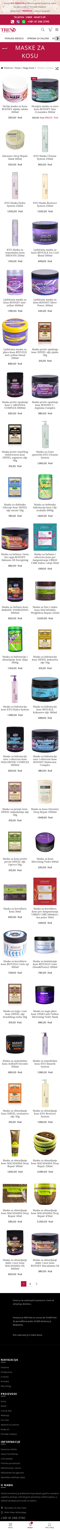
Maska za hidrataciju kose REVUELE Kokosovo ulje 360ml (45, 709)
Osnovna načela (9, 1449)
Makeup (5, 1415)
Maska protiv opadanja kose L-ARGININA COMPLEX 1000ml (15, 405)
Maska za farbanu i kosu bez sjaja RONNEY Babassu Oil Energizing (15, 557)
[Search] (42, 29)
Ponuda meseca (14, 38)
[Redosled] (56, 69)
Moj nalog (6, 1386)
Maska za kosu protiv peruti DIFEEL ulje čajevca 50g (15, 861)
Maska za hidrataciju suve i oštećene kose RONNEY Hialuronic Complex (45, 761)
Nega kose (28, 67)
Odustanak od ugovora (12, 1472)
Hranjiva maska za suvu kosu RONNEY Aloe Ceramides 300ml (45, 109)
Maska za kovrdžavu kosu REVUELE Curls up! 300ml (15, 964)
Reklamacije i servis (11, 1468)
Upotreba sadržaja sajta (13, 1477)
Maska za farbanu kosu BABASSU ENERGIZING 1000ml (15, 610)
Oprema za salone (38, 38)
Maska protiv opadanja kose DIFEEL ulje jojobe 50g (45, 352)
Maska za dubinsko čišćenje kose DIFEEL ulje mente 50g (15, 507)
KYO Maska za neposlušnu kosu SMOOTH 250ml (15, 252)
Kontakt (5, 1381)
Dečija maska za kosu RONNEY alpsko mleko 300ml (15, 109)
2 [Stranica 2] (30, 1283)
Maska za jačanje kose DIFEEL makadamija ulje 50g (15, 812)
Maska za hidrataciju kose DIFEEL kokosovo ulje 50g (45, 659)
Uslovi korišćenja (9, 1454)
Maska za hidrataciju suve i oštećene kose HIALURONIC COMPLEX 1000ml (15, 761)
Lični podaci (7, 1458)
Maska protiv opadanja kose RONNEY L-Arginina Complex (45, 405)
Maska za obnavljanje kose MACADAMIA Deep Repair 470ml (45, 1213)
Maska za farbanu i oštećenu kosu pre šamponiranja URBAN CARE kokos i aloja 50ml (45, 558)
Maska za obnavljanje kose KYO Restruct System (45, 1113)
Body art (5, 1429)
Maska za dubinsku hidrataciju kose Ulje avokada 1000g (45, 507)
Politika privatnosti (10, 1463)
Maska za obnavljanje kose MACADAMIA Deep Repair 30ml (15, 1213)
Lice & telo (6, 1410)
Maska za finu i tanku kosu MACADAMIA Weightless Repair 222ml (45, 610)
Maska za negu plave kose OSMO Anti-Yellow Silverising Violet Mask (45, 1014)
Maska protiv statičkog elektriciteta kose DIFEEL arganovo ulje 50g (15, 456)
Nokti (3, 1406)
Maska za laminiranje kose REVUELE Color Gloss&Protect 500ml (45, 964)
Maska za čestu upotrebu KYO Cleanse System (45, 454)
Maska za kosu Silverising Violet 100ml (45, 860)
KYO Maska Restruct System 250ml (45, 204)
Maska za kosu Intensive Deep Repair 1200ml (45, 811)
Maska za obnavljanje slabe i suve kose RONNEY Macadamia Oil (45, 1263)
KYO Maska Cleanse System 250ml (45, 157)
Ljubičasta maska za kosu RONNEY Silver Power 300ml (45, 302)
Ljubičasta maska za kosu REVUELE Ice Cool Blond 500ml (45, 252)
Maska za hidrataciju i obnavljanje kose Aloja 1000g (15, 659)
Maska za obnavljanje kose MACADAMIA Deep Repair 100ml (15, 1163)
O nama (5, 1376)
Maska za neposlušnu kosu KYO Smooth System (45, 1063)
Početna (8, 67)
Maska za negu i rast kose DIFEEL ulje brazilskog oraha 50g (15, 1014)
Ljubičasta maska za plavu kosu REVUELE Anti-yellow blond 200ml (15, 354)
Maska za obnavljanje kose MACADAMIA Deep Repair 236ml (45, 1163)
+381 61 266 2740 (38, 21)
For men (5, 1420)
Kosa (17, 67)
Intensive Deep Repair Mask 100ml (15, 157)
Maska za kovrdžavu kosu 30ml (15, 910)
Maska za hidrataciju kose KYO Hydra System (15, 708)
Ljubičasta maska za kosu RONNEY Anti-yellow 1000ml (15, 302)
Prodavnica (6, 1372)
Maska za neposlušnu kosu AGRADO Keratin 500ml (15, 1063)
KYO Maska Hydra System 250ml (15, 204)
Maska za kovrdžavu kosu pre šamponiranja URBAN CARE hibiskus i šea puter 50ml (45, 913)
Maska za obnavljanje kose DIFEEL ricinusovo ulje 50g (15, 1113)
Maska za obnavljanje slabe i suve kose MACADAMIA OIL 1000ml (15, 1264)
